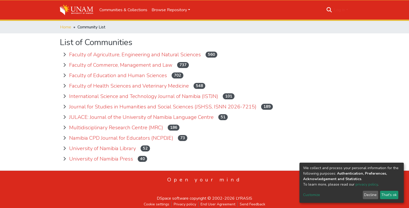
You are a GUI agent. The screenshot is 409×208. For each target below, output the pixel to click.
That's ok (389, 194)
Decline (370, 194)
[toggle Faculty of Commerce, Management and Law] (64, 65)
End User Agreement (218, 204)
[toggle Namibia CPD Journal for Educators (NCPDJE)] (64, 138)
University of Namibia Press (101, 158)
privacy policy (367, 184)
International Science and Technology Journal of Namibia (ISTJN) (144, 96)
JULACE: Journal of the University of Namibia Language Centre (142, 117)
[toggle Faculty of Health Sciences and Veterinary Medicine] (64, 86)
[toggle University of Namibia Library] (64, 148)
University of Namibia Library (103, 148)
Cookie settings (156, 204)
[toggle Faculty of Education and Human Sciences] (64, 75)
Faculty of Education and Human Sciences (118, 75)
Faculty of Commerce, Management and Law (121, 65)
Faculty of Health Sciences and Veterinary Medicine (129, 85)
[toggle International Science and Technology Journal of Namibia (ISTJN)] (64, 96)
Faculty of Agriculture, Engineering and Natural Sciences (135, 54)
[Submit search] (329, 10)
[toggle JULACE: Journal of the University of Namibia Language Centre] (64, 117)
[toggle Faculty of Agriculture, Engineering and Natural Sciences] (64, 55)
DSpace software (173, 198)
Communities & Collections (123, 10)
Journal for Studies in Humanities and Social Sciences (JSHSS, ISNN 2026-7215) (163, 106)
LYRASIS (244, 198)
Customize (311, 194)
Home (65, 27)
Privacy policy (185, 204)
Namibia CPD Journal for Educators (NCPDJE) (122, 138)
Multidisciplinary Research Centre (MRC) (116, 127)
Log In (339, 10)
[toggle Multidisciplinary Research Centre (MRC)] (64, 128)
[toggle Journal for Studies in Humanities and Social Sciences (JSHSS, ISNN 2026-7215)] (64, 107)
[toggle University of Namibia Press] (64, 159)
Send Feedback (252, 204)
